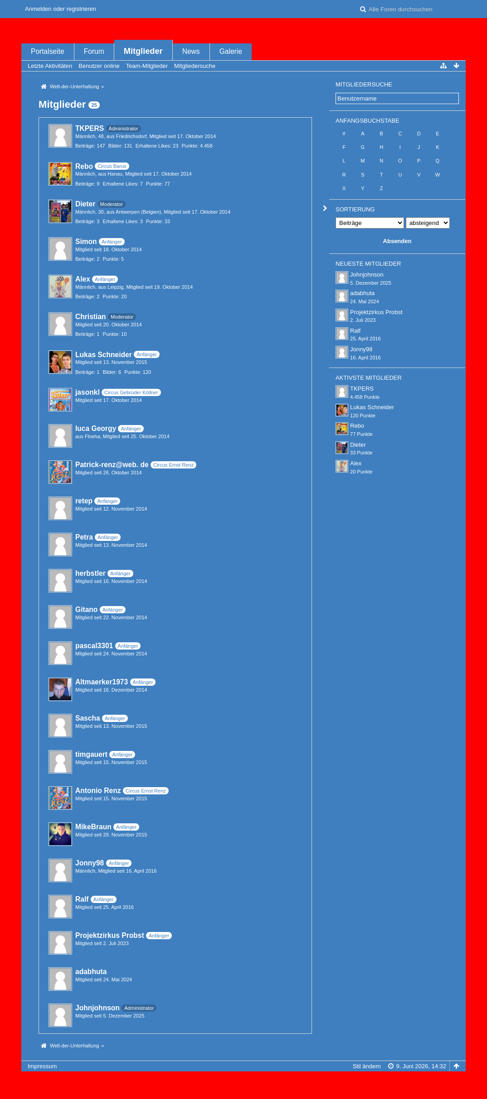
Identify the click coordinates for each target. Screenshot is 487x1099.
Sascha (87, 718)
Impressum (42, 1066)
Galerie (230, 51)
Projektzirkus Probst (109, 935)
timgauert (91, 754)
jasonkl (87, 392)
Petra (84, 537)
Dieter (85, 204)
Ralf (81, 899)
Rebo (84, 166)
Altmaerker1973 (101, 682)
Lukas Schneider (103, 354)
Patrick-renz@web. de (112, 464)
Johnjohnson (97, 1008)
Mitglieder (143, 51)
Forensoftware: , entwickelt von (243, 1081)
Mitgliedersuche (364, 84)
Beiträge (84, 145)
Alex (82, 279)
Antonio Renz (98, 790)
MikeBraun (93, 827)
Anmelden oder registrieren (60, 8)
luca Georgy (95, 428)
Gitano (86, 609)
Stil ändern (367, 1066)
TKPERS (89, 128)
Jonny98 (89, 863)
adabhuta (91, 971)
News (191, 51)
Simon (86, 241)
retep (84, 501)
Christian (90, 316)
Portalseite (47, 51)
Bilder (114, 145)
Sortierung (355, 209)
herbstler (90, 573)
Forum (94, 51)
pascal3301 (94, 646)
